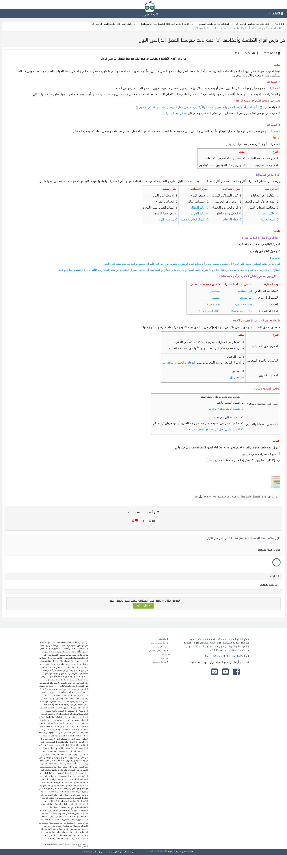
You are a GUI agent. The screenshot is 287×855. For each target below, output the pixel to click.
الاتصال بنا (163, 658)
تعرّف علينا (163, 639)
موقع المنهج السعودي (156, 851)
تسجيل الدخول (143, 605)
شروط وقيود (110, 852)
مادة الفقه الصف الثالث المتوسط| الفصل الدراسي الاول (113, 24)
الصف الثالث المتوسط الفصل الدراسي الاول (252, 24)
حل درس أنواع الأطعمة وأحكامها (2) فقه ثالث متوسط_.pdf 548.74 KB (236, 496)
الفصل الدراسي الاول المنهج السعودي (214, 24)
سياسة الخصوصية (160, 662)
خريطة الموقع (127, 852)
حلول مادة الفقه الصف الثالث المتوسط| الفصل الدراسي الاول (244, 537)
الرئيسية (279, 24)
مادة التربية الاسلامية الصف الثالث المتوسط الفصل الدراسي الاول (167, 24)
